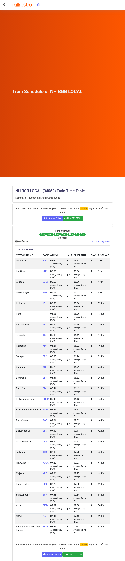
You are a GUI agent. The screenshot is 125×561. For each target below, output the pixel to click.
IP (44, 303)
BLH (45, 377)
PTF (45, 313)
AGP (45, 367)
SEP (45, 356)
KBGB (46, 526)
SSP (45, 494)
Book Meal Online (52, 218)
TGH (45, 335)
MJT (45, 473)
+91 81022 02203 (72, 218)
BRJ (45, 484)
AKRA (46, 505)
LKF (45, 441)
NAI (44, 516)
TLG (45, 452)
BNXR (46, 399)
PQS (45, 420)
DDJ (45, 388)
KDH (45, 345)
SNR (45, 292)
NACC (46, 462)
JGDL (45, 281)
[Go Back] (4, 4)
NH (44, 260)
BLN (45, 430)
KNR (45, 271)
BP (44, 324)
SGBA (46, 409)
